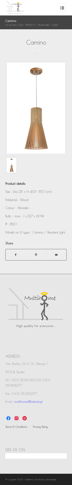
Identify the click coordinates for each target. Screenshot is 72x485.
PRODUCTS (31, 25)
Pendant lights (43, 25)
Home (20, 25)
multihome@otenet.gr (28, 402)
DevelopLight (51, 479)
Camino (10, 21)
